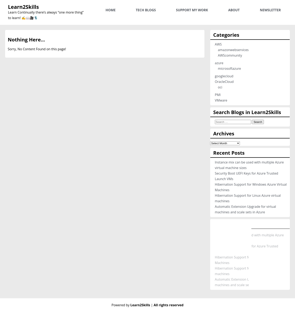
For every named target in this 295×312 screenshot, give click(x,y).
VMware (221, 100)
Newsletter (270, 10)
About (234, 10)
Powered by (131, 305)
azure (219, 63)
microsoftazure (229, 68)
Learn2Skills (23, 6)
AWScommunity (230, 55)
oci (220, 87)
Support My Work (192, 10)
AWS (218, 44)
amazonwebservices (233, 50)
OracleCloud (224, 81)
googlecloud (224, 76)
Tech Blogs (146, 10)
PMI (218, 95)
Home (111, 10)
